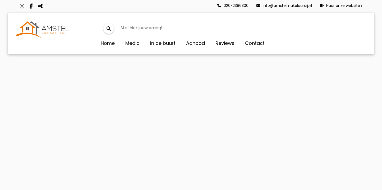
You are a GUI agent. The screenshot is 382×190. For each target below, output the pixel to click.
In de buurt (163, 43)
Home (108, 43)
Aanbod (195, 43)
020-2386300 (232, 5)
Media (132, 43)
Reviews (224, 43)
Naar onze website (340, 5)
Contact (255, 43)
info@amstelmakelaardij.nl (284, 5)
